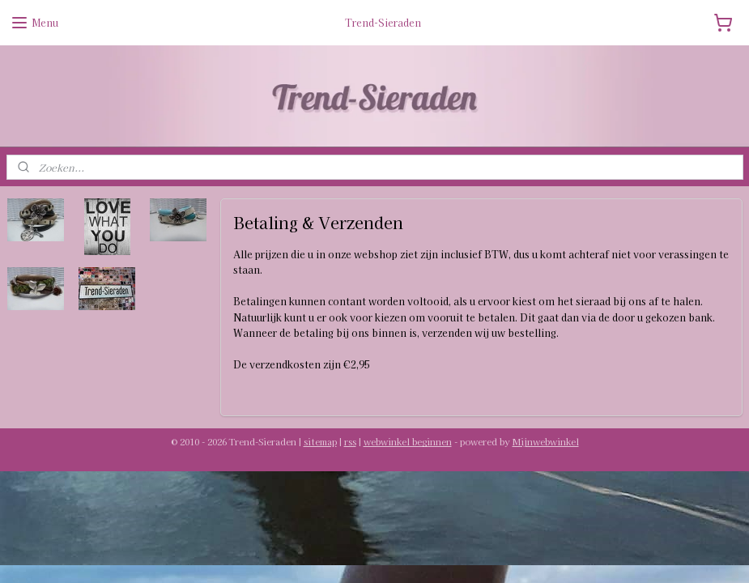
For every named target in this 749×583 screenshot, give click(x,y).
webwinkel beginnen (408, 441)
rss (350, 441)
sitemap (320, 441)
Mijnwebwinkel (546, 441)
